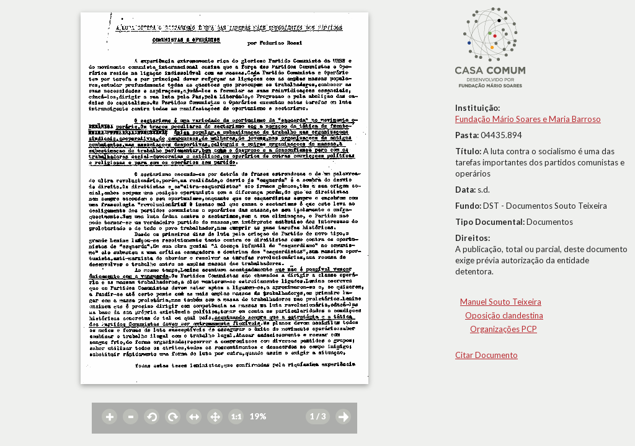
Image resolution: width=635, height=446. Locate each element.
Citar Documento (486, 355)
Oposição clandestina (504, 315)
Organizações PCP (503, 329)
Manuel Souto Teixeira (500, 302)
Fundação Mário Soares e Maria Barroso (528, 119)
